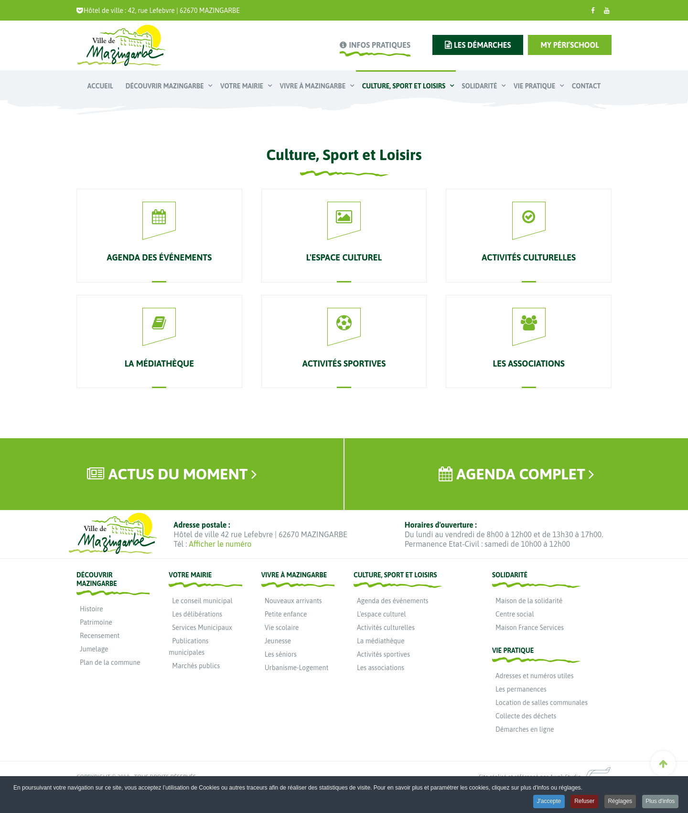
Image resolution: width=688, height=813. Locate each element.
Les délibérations (197, 614)
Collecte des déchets (525, 716)
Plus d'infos (660, 802)
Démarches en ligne (524, 729)
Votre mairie (242, 86)
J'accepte (547, 802)
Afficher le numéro (220, 544)
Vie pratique (535, 86)
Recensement (99, 636)
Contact (586, 86)
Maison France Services (529, 627)
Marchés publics (196, 666)
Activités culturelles (386, 627)
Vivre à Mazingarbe (313, 86)
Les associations (380, 668)
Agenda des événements (393, 601)
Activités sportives (383, 654)
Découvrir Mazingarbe (165, 86)
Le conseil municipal (202, 601)
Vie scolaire (282, 627)
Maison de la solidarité (528, 601)
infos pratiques (379, 45)
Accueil (100, 86)
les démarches (482, 45)
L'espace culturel (381, 614)
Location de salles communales (541, 702)
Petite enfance (286, 614)
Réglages (619, 802)
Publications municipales (188, 646)
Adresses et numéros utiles (534, 676)
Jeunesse (278, 641)
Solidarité (480, 86)
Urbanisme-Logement (297, 668)
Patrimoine (96, 622)
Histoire (91, 609)
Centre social (514, 614)
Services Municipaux (202, 627)
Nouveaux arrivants (293, 601)
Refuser (583, 802)
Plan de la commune (110, 662)
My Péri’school (569, 45)
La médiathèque (381, 641)
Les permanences (521, 689)
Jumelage (94, 649)
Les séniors (281, 654)
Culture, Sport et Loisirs (404, 86)
